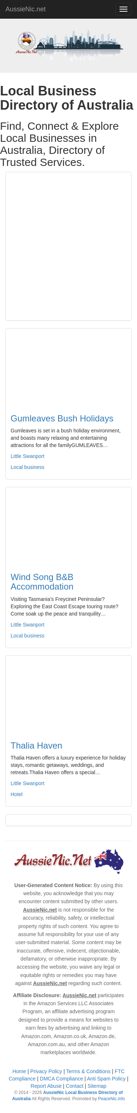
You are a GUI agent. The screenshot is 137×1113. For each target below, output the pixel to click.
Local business (28, 467)
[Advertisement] (68, 246)
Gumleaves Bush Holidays (62, 418)
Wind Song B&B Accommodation (42, 581)
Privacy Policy (46, 1071)
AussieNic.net (25, 9)
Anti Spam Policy (106, 1079)
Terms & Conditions (88, 1071)
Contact (74, 1086)
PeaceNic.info (111, 1098)
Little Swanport (28, 456)
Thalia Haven (36, 745)
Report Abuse (46, 1086)
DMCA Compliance (61, 1079)
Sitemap (97, 1086)
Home (19, 1071)
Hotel (17, 794)
